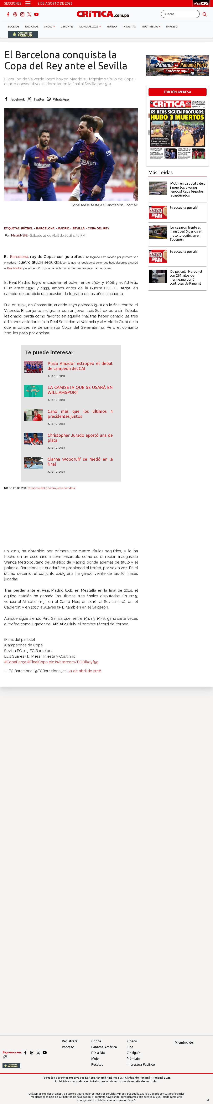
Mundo (111, 26)
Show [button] (48, 26)
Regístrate (69, 1041)
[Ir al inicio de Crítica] (105, 13)
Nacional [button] (31, 26)
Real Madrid (14, 268)
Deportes (67, 26)
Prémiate (133, 1058)
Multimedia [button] (150, 26)
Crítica (96, 1041)
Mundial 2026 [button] (89, 26)
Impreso (172, 26)
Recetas (97, 1064)
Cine (130, 1047)
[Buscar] (180, 14)
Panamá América (104, 1047)
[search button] (204, 14)
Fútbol (27, 228)
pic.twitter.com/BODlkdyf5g (73, 662)
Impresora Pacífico (141, 1064)
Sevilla (78, 228)
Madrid (63, 228)
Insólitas (129, 26)
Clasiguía (133, 1053)
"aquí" (131, 1100)
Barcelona (45, 228)
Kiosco (132, 1041)
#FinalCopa (37, 662)
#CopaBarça (15, 662)
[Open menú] (27, 3)
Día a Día (98, 1053)
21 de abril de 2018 (85, 671)
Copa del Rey (98, 228)
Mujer (95, 1058)
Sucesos (13, 26)
